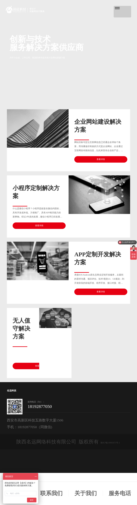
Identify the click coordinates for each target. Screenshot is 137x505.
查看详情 (101, 159)
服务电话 (120, 493)
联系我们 (51, 493)
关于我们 (85, 493)
